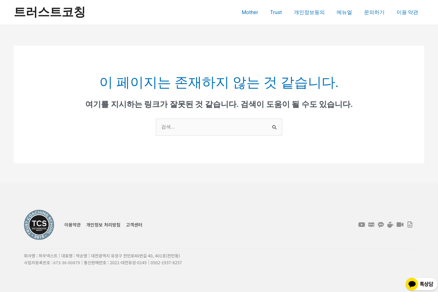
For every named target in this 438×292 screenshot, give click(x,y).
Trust (283, 12)
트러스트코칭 (50, 12)
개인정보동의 (315, 12)
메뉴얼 (348, 12)
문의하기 (376, 12)
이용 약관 (408, 12)
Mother (259, 12)
